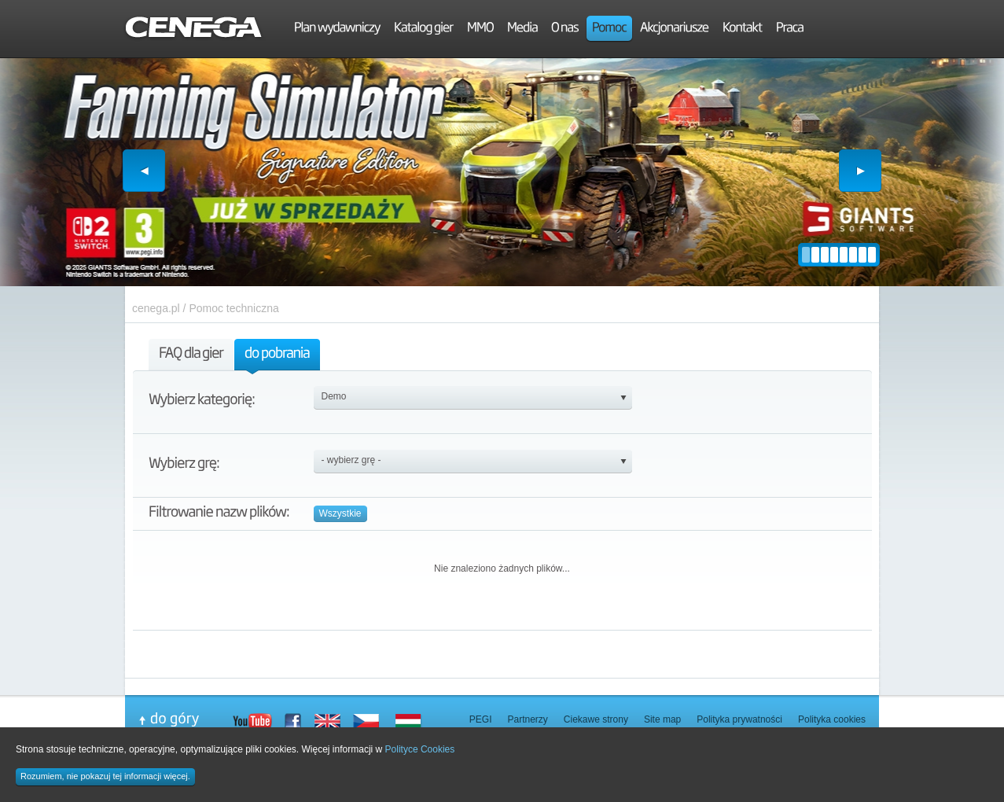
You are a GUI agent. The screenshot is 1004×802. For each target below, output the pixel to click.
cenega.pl (156, 308)
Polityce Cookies (420, 749)
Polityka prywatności (739, 719)
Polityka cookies (832, 719)
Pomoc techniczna (233, 308)
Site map (662, 719)
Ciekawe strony (596, 719)
